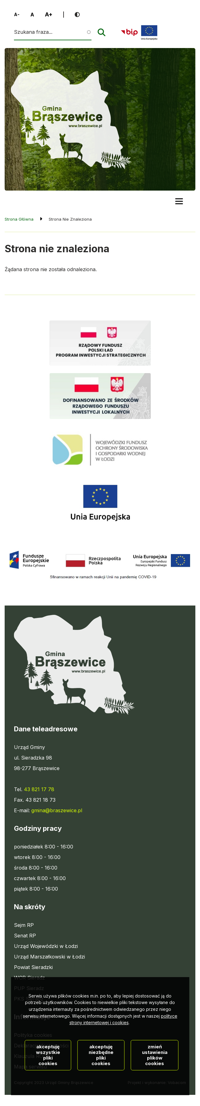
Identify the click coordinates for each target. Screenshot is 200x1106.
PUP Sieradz (29, 988)
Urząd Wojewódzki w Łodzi (46, 946)
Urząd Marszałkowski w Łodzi (49, 956)
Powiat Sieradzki (33, 967)
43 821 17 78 (39, 789)
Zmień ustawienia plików (154, 1088)
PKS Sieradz (28, 998)
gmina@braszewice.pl (56, 810)
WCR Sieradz (29, 977)
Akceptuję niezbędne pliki (101, 1088)
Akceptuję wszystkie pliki (48, 1088)
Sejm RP (24, 925)
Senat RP (25, 935)
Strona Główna (19, 219)
